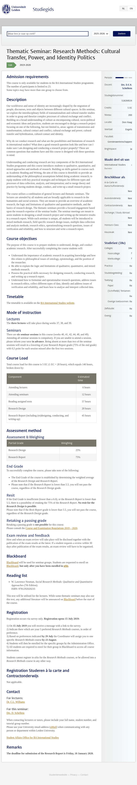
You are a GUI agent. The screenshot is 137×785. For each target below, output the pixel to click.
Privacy (73, 774)
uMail (53, 727)
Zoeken (121, 33)
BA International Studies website (57, 303)
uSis (66, 566)
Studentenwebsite (58, 774)
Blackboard (12, 562)
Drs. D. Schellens (16, 713)
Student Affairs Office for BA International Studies (33, 737)
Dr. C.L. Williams (16, 702)
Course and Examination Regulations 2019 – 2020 (51, 528)
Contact (84, 774)
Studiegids (43, 9)
